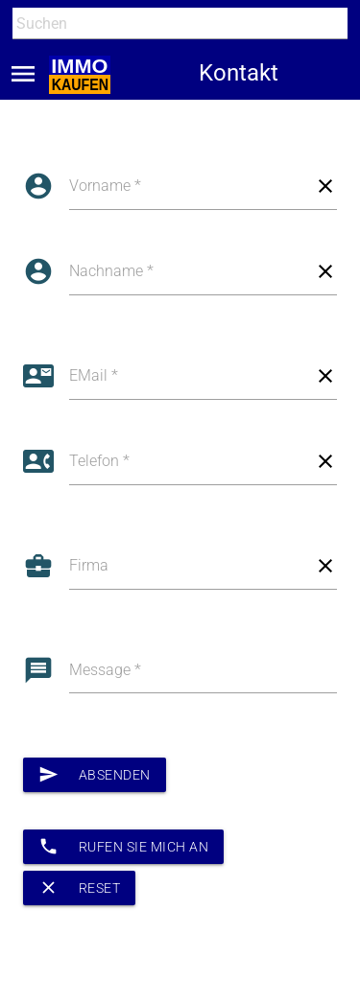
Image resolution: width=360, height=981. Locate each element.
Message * (105, 670)
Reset (79, 888)
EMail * (93, 375)
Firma (88, 565)
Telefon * (99, 461)
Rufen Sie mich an (123, 846)
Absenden (94, 775)
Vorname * (105, 185)
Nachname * (111, 271)
